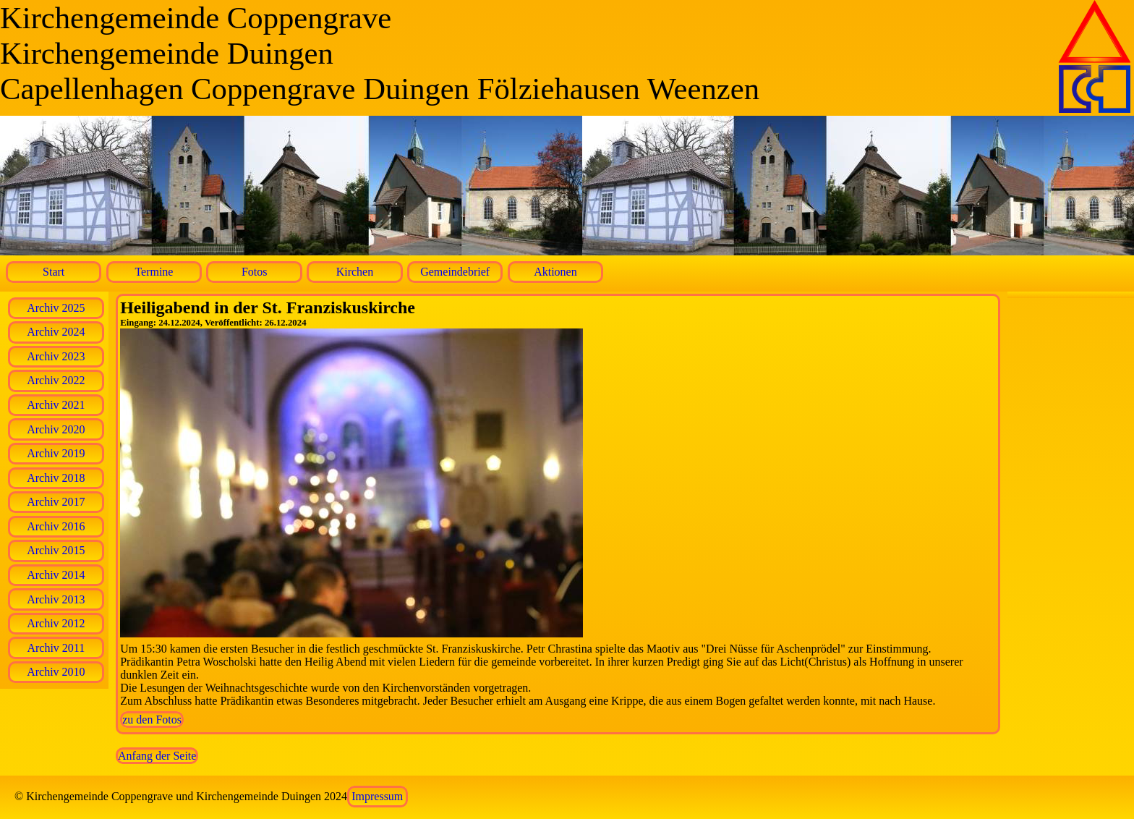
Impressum (377, 796)
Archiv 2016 (56, 526)
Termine (154, 272)
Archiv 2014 (56, 575)
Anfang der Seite (157, 756)
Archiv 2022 (56, 380)
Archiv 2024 (56, 332)
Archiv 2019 (56, 453)
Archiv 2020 (56, 429)
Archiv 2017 (56, 502)
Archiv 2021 (56, 405)
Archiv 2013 (56, 599)
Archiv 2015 (56, 550)
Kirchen (355, 272)
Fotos (255, 272)
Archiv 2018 (56, 478)
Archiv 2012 (56, 623)
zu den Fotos (152, 719)
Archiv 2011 (56, 648)
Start (53, 272)
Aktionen (555, 272)
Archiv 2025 (56, 308)
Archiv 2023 (56, 356)
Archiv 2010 (56, 672)
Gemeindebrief (455, 272)
